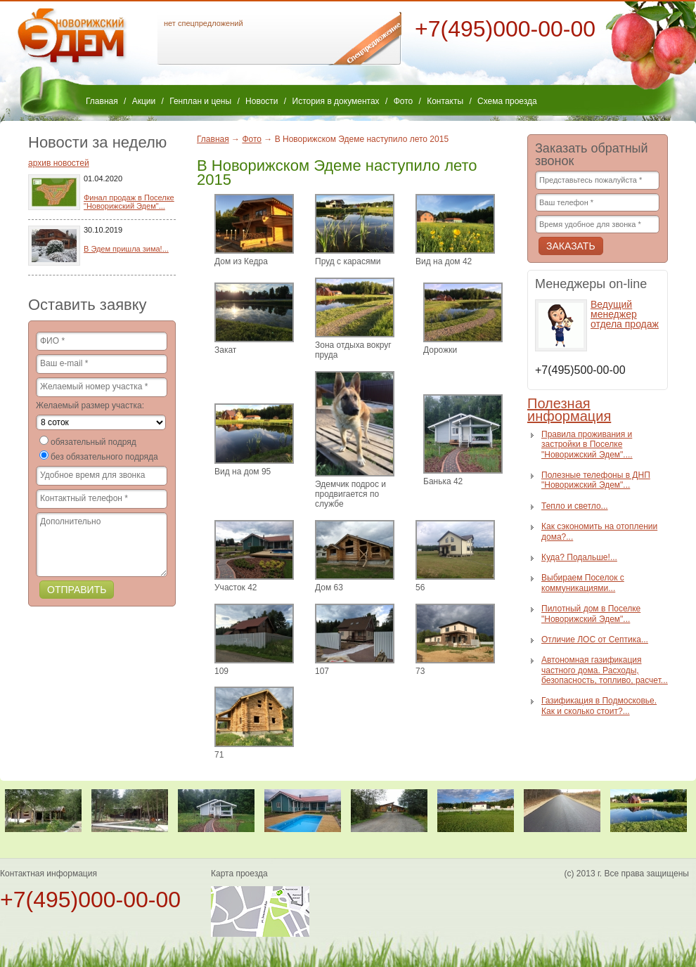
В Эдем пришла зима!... (126, 249)
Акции (144, 101)
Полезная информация (569, 410)
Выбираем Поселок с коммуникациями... (582, 582)
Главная (102, 101)
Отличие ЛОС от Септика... (594, 639)
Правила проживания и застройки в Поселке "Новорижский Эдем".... (587, 444)
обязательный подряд (93, 442)
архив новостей (58, 163)
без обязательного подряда (104, 457)
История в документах (336, 101)
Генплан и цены (200, 101)
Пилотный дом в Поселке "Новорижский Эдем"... (590, 613)
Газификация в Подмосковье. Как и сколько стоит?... (599, 705)
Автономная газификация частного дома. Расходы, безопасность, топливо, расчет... (604, 670)
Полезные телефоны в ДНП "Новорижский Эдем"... (595, 480)
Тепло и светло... (574, 506)
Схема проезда (507, 101)
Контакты (445, 101)
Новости (261, 101)
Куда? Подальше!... (579, 557)
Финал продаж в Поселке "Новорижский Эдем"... (129, 201)
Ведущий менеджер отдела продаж (625, 314)
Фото (403, 101)
